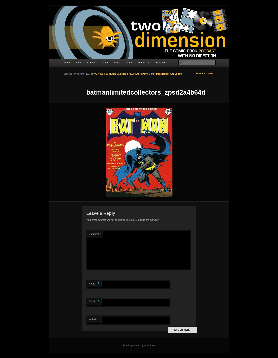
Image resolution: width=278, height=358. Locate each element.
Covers (104, 62)
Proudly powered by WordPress (139, 345)
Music (117, 62)
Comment (94, 234)
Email (94, 301)
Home (67, 62)
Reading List (143, 62)
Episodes (161, 62)
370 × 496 (98, 74)
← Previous (199, 73)
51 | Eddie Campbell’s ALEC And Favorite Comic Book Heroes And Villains (144, 74)
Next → (211, 73)
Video (129, 62)
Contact (91, 62)
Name (94, 283)
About (78, 62)
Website (93, 319)
